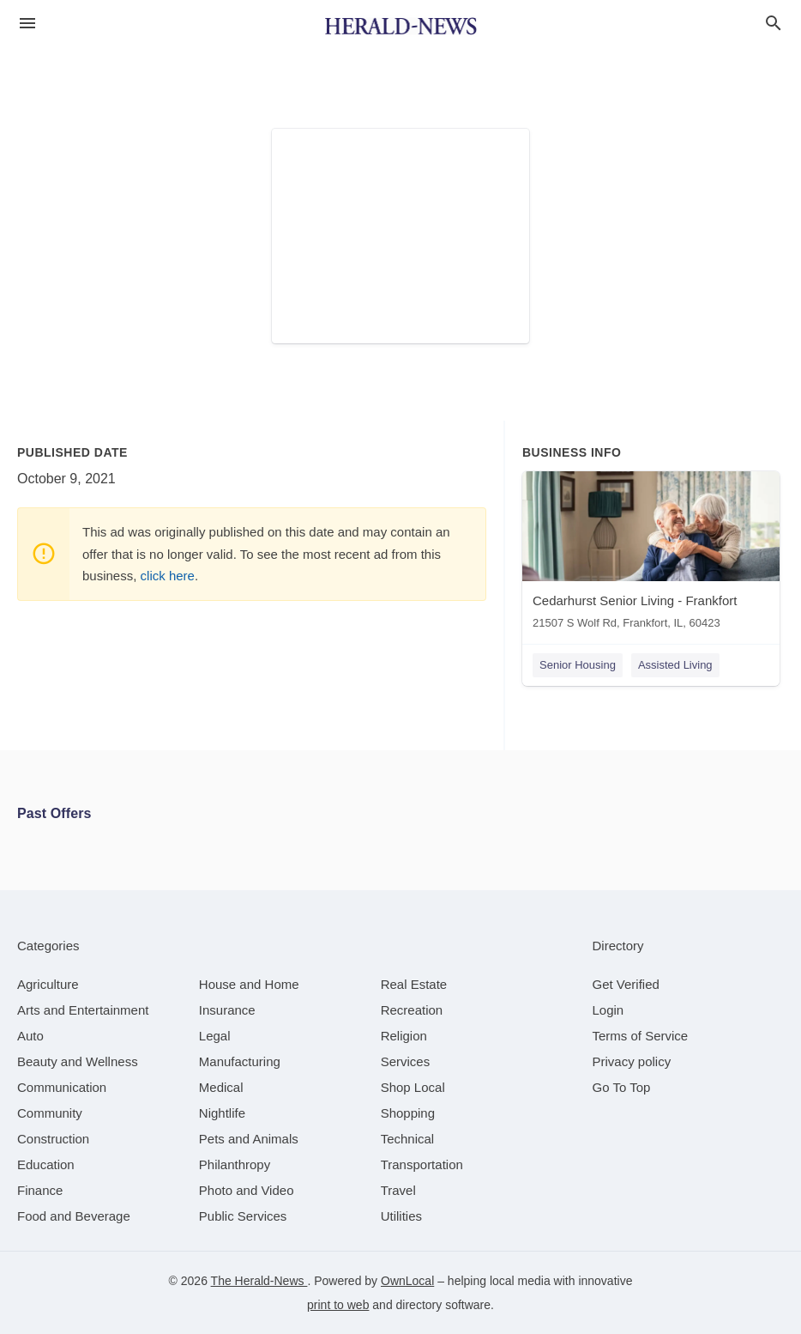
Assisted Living (675, 664)
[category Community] (49, 1113)
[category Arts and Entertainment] (82, 1010)
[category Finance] (40, 1190)
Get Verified (626, 984)
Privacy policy (632, 1061)
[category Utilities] (401, 1216)
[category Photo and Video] (246, 1190)
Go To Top (622, 1087)
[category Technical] (408, 1138)
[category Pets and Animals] (248, 1138)
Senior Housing (577, 664)
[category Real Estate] (414, 984)
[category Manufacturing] (239, 1061)
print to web (338, 1305)
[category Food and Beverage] (73, 1216)
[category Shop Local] (413, 1087)
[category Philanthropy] (234, 1164)
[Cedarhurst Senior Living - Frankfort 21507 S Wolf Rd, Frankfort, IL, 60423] (651, 554)
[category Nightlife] (222, 1113)
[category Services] (406, 1061)
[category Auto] (30, 1035)
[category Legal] (215, 1035)
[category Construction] (53, 1138)
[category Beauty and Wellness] (77, 1061)
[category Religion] (404, 1035)
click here (168, 575)
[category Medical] (221, 1087)
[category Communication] (61, 1087)
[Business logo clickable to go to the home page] (400, 26)
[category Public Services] (243, 1216)
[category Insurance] (227, 1010)
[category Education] (46, 1164)
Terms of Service (641, 1035)
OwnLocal (407, 1281)
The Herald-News (259, 1281)
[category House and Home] (249, 984)
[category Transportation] (422, 1164)
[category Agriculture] (48, 984)
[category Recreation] (412, 1010)
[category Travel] (398, 1190)
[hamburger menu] (27, 23)
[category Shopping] (408, 1113)
